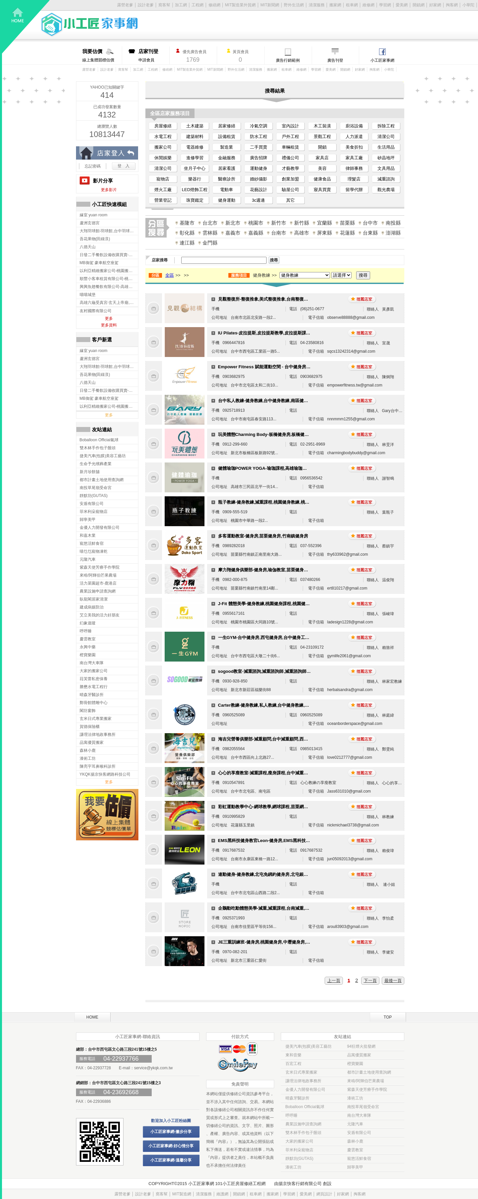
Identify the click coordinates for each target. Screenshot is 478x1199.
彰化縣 (187, 233)
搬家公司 (163, 147)
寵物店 (162, 178)
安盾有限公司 (359, 1132)
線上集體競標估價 (102, 55)
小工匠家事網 (382, 60)
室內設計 (290, 125)
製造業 (226, 147)
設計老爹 (146, 5)
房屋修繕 (163, 125)
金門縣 (209, 243)
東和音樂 (293, 1055)
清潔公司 (386, 136)
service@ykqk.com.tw (153, 1068)
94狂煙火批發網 (361, 1046)
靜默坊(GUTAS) (299, 1158)
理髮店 (354, 178)
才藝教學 (290, 168)
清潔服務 (317, 5)
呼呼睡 (291, 1115)
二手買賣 (258, 147)
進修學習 (194, 157)
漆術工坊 (355, 1098)
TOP (388, 1017)
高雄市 (301, 233)
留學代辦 (354, 189)
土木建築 (194, 125)
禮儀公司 (290, 157)
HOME (92, 1017)
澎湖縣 (393, 233)
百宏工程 (293, 1063)
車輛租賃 (290, 147)
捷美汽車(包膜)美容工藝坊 (308, 1046)
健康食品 (322, 178)
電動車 (226, 189)
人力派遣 (354, 136)
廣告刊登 (335, 60)
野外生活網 (294, 5)
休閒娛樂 (163, 157)
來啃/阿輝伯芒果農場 (365, 1081)
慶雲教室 (355, 1150)
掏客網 (452, 5)
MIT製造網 (181, 1194)
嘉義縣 (255, 233)
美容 (322, 168)
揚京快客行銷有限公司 (300, 1183)
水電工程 (163, 136)
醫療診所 (226, 178)
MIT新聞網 (270, 5)
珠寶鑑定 (194, 200)
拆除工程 (386, 125)
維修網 (368, 5)
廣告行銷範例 (288, 60)
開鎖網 (419, 5)
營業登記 (163, 200)
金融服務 (226, 157)
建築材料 (194, 136)
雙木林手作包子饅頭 (303, 1132)
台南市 (278, 233)
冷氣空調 (258, 125)
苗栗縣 (347, 223)
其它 (290, 200)
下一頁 (370, 980)
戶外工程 (290, 136)
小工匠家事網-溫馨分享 (171, 1160)
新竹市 (278, 223)
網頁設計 (324, 1194)
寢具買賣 (322, 189)
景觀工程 (322, 136)
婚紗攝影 (258, 178)
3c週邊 (258, 200)
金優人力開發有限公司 (305, 1089)
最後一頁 (393, 980)
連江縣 (187, 243)
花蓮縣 (347, 233)
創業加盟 (290, 178)
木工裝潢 (322, 125)
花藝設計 (258, 189)
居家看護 (226, 168)
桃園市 (255, 223)
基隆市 (187, 223)
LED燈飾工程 (194, 189)
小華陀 (468, 5)
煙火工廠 (163, 189)
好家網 (435, 5)
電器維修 (194, 147)
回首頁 (26, 26)
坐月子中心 (194, 168)
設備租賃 (226, 136)
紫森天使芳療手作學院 (367, 1089)
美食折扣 (354, 147)
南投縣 (393, 223)
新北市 (232, 223)
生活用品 (386, 147)
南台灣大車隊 (359, 1115)
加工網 (181, 5)
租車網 (352, 5)
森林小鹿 (355, 1141)
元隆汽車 (355, 1124)
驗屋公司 (290, 189)
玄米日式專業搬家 (301, 1072)
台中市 (370, 223)
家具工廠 (354, 157)
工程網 (197, 5)
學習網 (385, 5)
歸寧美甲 (355, 1167)
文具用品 (386, 168)
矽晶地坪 (386, 157)
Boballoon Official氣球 (304, 1106)
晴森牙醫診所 (297, 1098)
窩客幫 (164, 5)
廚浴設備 (354, 125)
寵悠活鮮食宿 (359, 1158)
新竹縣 (301, 223)
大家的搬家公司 (299, 1141)
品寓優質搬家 (359, 1055)
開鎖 (322, 147)
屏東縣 (324, 233)
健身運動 (226, 200)
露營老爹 (89, 69)
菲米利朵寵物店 (299, 1150)
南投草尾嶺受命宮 (363, 1106)
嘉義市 (232, 233)
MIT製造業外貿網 (240, 5)
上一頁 (333, 980)
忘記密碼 (93, 166)
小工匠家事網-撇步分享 (171, 1131)
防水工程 (258, 136)
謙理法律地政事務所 (303, 1081)
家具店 (322, 157)
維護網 (222, 1194)
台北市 (209, 223)
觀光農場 (386, 189)
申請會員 (153, 55)
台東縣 (370, 233)
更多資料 (109, 325)
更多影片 (109, 189)
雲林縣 (209, 233)
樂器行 (194, 178)
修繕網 (214, 5)
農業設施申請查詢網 (303, 1124)
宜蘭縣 (324, 223)
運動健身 (258, 168)
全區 (169, 275)
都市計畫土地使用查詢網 (369, 1072)
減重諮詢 (386, 178)
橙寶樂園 (355, 1063)
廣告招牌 (258, 157)
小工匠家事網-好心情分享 (171, 1146)
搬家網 (335, 5)
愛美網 (402, 5)
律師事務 (354, 168)
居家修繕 (226, 125)
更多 (109, 318)
